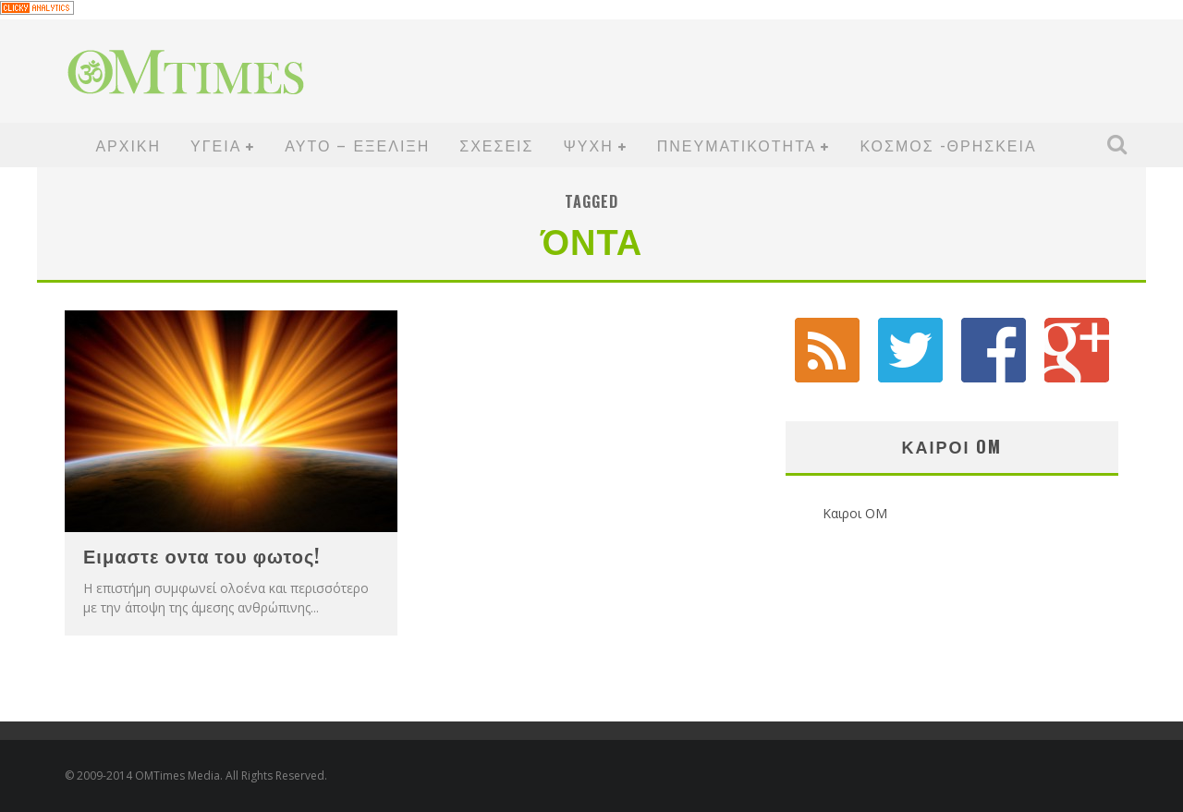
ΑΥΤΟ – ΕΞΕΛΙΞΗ (357, 145)
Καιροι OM (951, 446)
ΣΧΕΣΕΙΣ (496, 145)
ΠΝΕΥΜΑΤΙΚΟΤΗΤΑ (737, 145)
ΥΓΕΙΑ (215, 145)
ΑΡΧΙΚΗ (128, 145)
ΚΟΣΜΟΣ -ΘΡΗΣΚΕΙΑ (948, 145)
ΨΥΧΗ (588, 145)
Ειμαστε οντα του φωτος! (201, 555)
